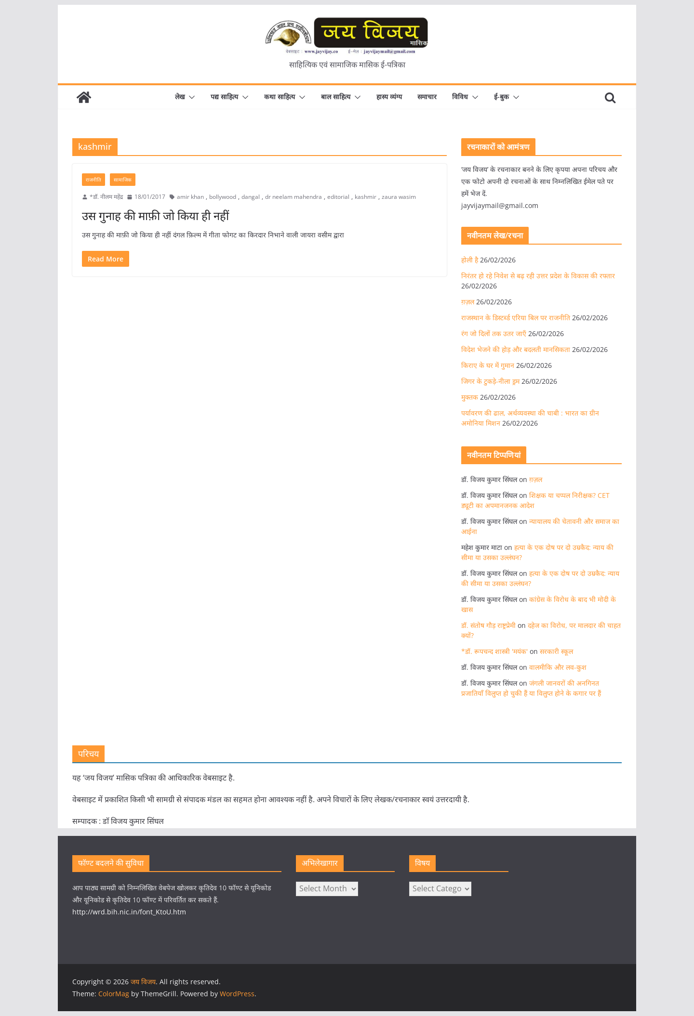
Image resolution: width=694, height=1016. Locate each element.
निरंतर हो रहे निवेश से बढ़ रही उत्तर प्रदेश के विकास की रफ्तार (538, 275)
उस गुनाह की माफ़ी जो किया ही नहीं (155, 215)
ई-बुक (501, 96)
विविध (460, 96)
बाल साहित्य (335, 96)
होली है (469, 259)
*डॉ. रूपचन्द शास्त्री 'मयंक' (494, 651)
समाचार (427, 96)
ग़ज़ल (467, 301)
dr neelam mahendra (293, 197)
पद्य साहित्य (224, 96)
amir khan (190, 197)
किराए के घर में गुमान (487, 365)
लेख (180, 96)
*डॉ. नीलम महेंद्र (106, 197)
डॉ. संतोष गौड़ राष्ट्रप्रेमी (488, 625)
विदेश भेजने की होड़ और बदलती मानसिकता (515, 349)
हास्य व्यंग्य (389, 96)
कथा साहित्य (279, 96)
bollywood (222, 197)
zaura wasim (399, 197)
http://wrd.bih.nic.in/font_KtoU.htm (129, 911)
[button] (190, 97)
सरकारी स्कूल (556, 651)
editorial (338, 197)
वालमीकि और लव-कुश (558, 667)
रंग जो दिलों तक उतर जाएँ (493, 333)
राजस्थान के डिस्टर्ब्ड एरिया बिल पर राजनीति (515, 317)
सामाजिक (123, 179)
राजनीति (93, 179)
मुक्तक (469, 397)
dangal (250, 197)
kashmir (365, 197)
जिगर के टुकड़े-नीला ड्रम (490, 381)
